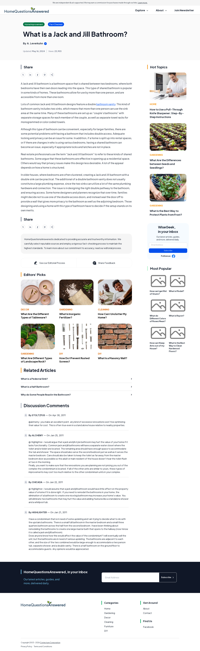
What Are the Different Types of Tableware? (35, 315)
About (146, 608)
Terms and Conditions (43, 646)
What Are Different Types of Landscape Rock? (36, 359)
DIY (61, 353)
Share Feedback (103, 263)
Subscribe (168, 251)
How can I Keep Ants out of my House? (157, 346)
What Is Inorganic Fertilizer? (70, 315)
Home (153, 104)
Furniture (108, 626)
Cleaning (103, 309)
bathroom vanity (105, 104)
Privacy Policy (26, 646)
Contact (147, 613)
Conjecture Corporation (50, 643)
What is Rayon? (176, 315)
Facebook (148, 626)
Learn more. (143, 3)
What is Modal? (176, 291)
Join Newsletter (184, 10)
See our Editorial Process (49, 263)
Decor (25, 309)
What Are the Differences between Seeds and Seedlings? (165, 164)
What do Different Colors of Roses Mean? (158, 318)
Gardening (65, 309)
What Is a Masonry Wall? (112, 358)
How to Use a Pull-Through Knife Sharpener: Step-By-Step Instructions (167, 113)
